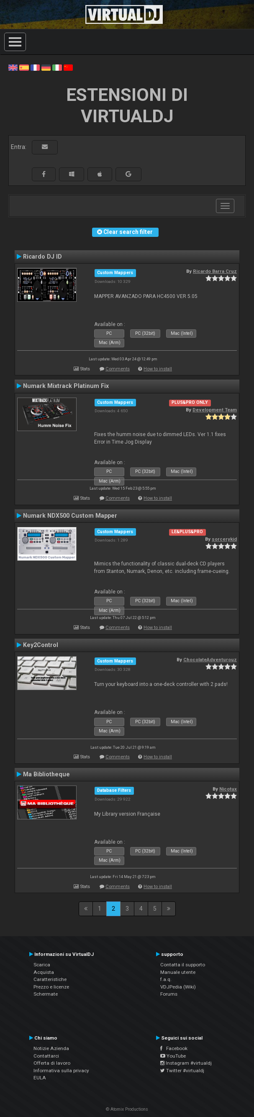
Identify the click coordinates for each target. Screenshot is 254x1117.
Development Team (214, 410)
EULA (39, 1078)
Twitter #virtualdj (182, 1070)
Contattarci (46, 1056)
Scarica (41, 965)
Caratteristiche (50, 979)
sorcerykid (224, 539)
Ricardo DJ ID (42, 256)
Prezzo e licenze (51, 987)
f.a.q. (166, 979)
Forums (168, 994)
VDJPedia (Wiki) (178, 987)
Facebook (173, 1048)
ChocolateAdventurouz (210, 659)
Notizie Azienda (51, 1048)
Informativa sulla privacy (61, 1070)
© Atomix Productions (127, 1109)
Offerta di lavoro (51, 1063)
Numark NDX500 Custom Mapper (70, 515)
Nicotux (228, 789)
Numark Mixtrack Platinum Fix (66, 386)
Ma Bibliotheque (46, 774)
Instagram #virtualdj (186, 1063)
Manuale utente (177, 972)
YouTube (173, 1056)
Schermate (45, 994)
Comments (117, 369)
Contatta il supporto (182, 965)
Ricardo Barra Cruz (215, 271)
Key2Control (40, 645)
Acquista (43, 972)
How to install (158, 369)
